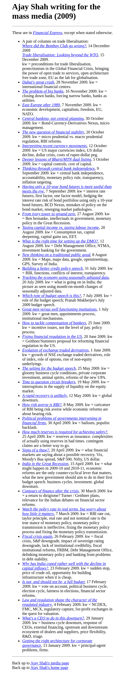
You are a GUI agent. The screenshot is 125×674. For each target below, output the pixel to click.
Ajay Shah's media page (49, 663)
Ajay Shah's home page (49, 667)
